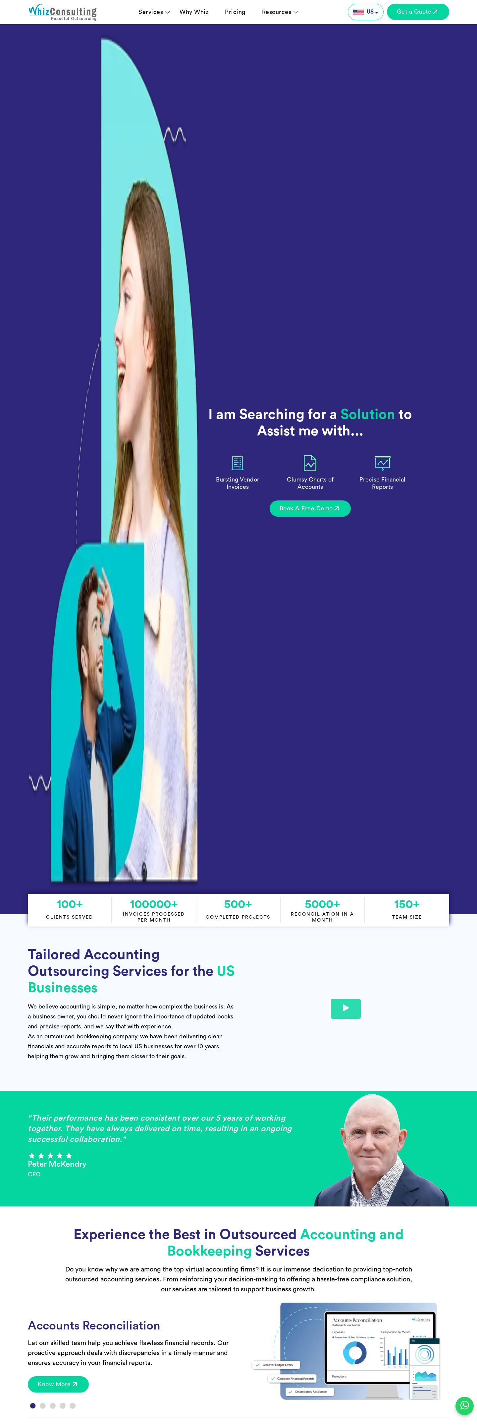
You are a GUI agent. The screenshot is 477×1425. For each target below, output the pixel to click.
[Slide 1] (33, 1406)
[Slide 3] (53, 1406)
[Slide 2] (43, 1406)
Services (150, 12)
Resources (277, 12)
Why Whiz (194, 12)
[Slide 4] (63, 1406)
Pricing (235, 12)
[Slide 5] (73, 1406)
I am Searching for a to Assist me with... (310, 423)
